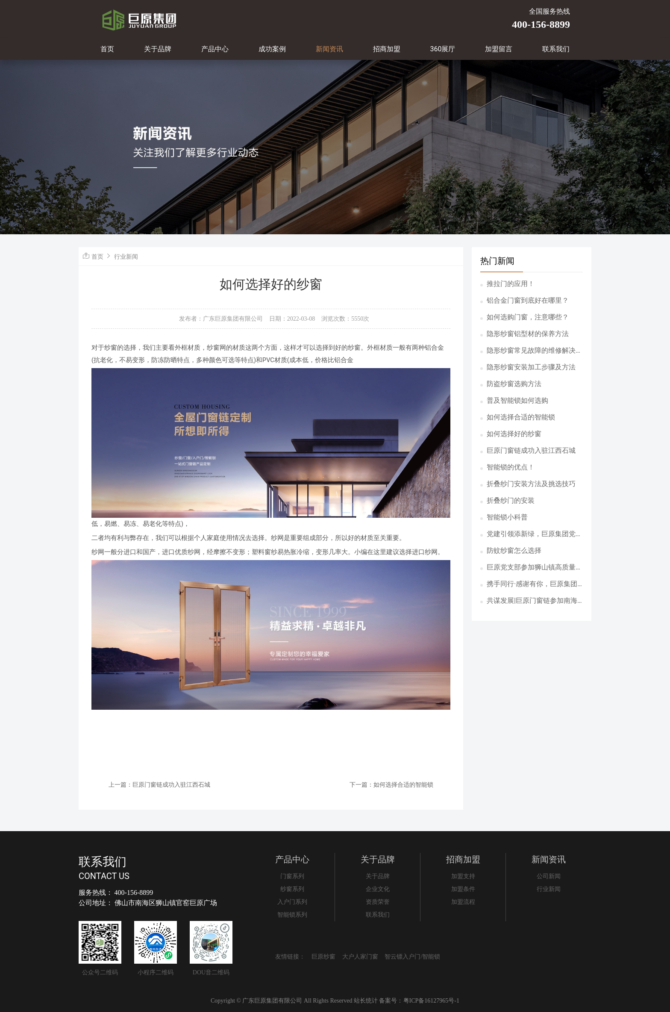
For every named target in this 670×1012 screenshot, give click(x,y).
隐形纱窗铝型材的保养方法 (528, 334)
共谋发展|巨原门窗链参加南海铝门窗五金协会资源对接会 (532, 601)
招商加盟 (386, 49)
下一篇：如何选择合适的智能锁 (391, 784)
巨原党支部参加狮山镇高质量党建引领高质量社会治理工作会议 (534, 567)
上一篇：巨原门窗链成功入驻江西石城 (159, 784)
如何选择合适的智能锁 (521, 417)
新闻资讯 (329, 49)
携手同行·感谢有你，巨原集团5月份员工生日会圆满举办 (534, 584)
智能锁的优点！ (511, 467)
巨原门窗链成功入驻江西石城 (531, 450)
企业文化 (378, 889)
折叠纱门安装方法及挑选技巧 (531, 484)
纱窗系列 (292, 889)
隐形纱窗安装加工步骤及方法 (531, 367)
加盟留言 (498, 49)
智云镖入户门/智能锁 (412, 956)
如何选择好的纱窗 (514, 434)
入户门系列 (292, 902)
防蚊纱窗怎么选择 (514, 550)
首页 (107, 49)
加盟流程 (463, 902)
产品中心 (215, 49)
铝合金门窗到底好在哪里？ (528, 300)
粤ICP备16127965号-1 (431, 1000)
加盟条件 (463, 889)
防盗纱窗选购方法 (514, 384)
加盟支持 (463, 876)
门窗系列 (292, 876)
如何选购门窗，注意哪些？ (528, 317)
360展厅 (442, 49)
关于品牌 (157, 49)
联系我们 (556, 49)
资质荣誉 (378, 902)
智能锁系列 (292, 915)
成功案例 (272, 49)
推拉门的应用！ (511, 284)
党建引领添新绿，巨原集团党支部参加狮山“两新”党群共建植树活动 (534, 534)
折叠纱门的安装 (511, 500)
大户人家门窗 (360, 956)
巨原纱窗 (323, 956)
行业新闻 (126, 256)
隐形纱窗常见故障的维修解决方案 (534, 351)
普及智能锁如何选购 (517, 400)
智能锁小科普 (507, 517)
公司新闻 (549, 876)
